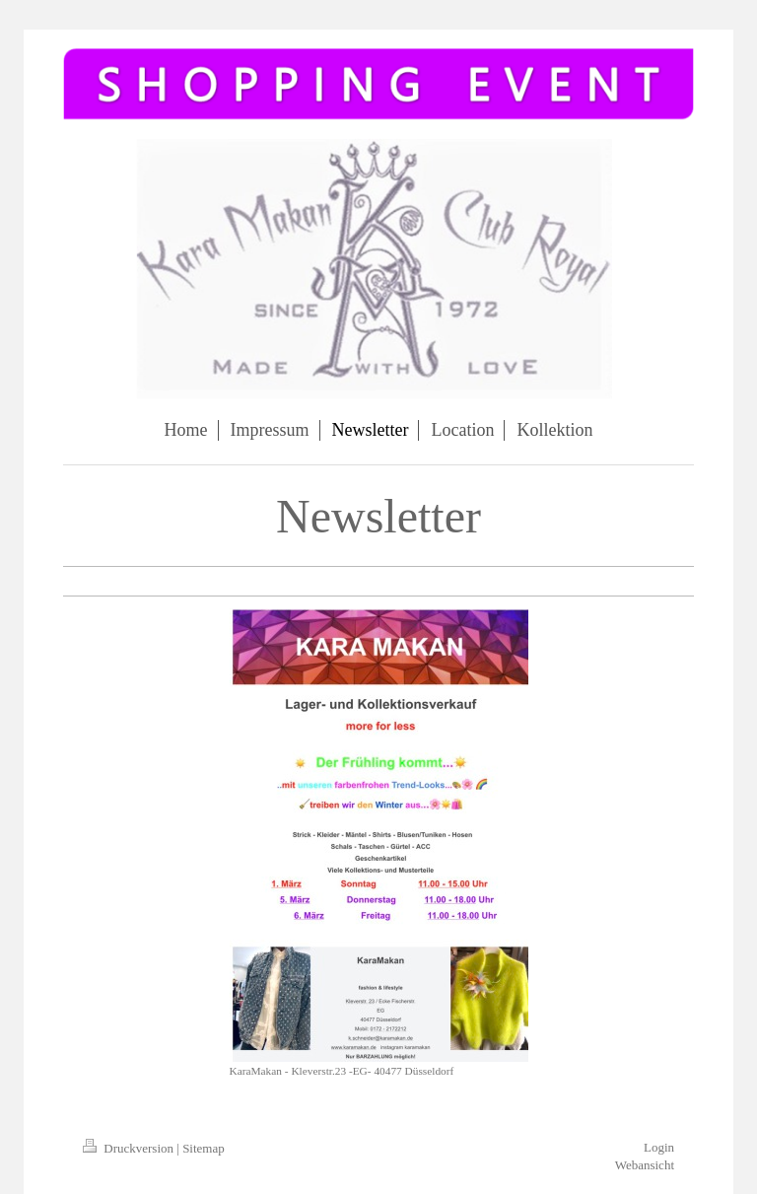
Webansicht (644, 1165)
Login (659, 1147)
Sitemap (203, 1148)
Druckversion (129, 1148)
